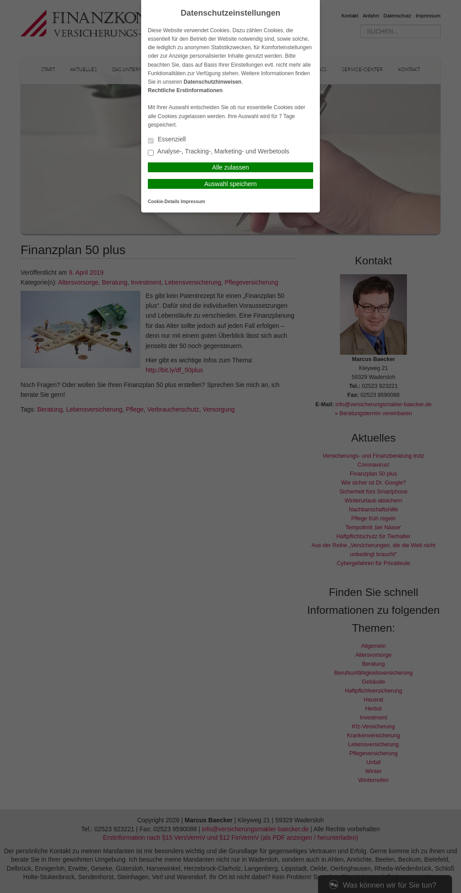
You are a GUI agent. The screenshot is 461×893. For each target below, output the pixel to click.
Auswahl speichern (230, 183)
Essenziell (167, 140)
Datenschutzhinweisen (212, 82)
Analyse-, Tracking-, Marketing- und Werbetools (218, 152)
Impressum (193, 201)
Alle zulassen (230, 167)
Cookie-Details (164, 201)
